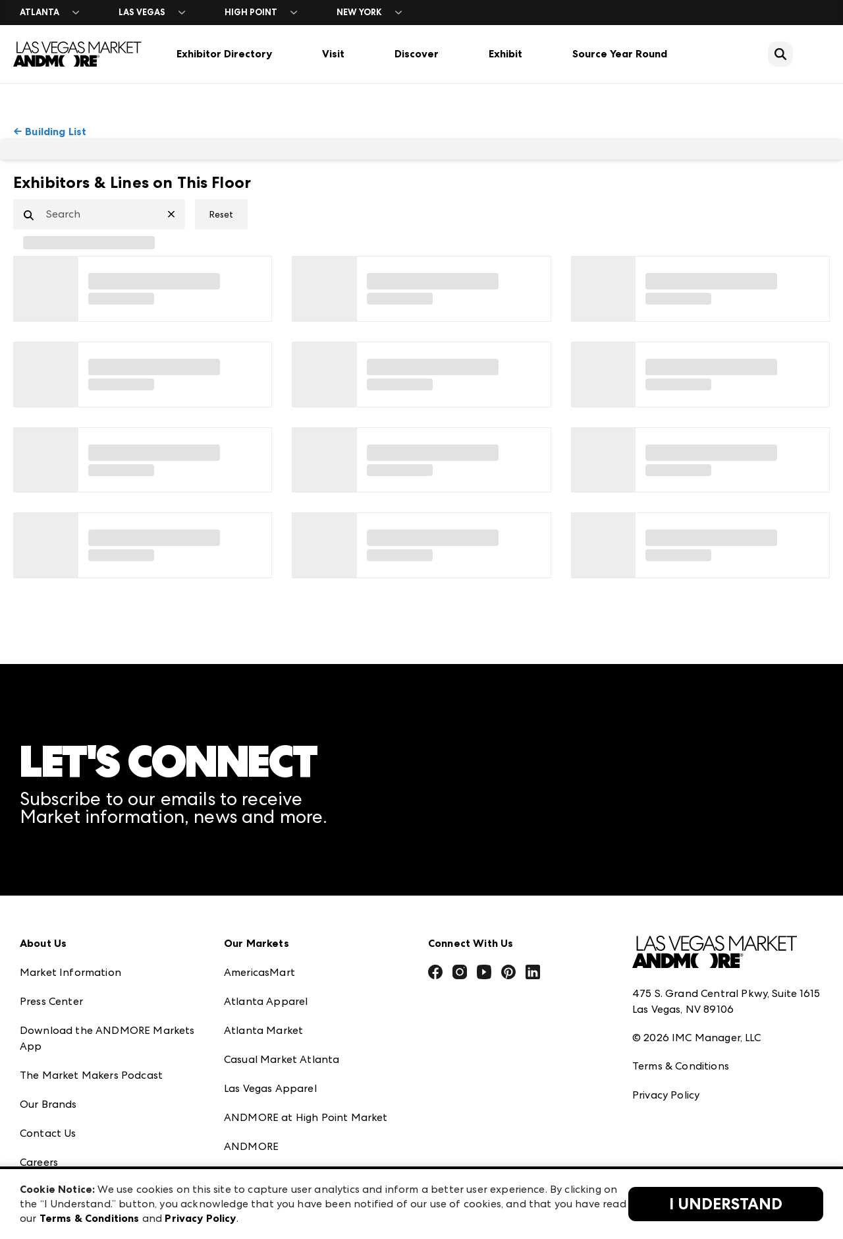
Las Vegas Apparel (270, 1088)
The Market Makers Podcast (91, 1075)
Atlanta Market (263, 1030)
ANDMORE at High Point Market (305, 1117)
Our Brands (48, 1104)
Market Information (70, 972)
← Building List (49, 131)
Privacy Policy (665, 1095)
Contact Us (48, 1133)
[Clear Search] (176, 214)
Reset (221, 214)
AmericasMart (259, 972)
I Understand (725, 1204)
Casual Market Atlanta (281, 1059)
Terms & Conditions (680, 1066)
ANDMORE (251, 1146)
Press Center (51, 1001)
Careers (39, 1162)
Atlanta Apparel (266, 1001)
